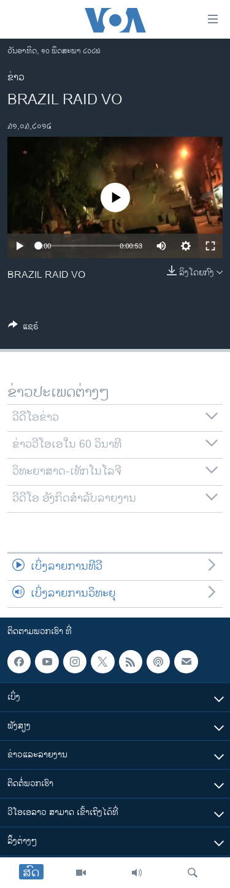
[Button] (23, 328)
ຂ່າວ (16, 77)
